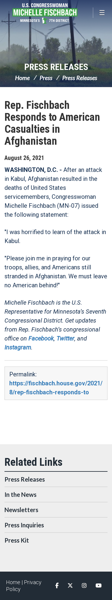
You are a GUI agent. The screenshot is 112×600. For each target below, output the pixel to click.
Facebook (41, 338)
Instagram (17, 347)
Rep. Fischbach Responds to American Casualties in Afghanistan (52, 123)
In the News (20, 494)
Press (45, 77)
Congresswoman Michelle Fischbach (54, 13)
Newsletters (21, 509)
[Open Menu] (102, 12)
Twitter (65, 338)
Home (22, 77)
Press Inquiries (24, 525)
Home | (15, 582)
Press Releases (56, 67)
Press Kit (16, 540)
